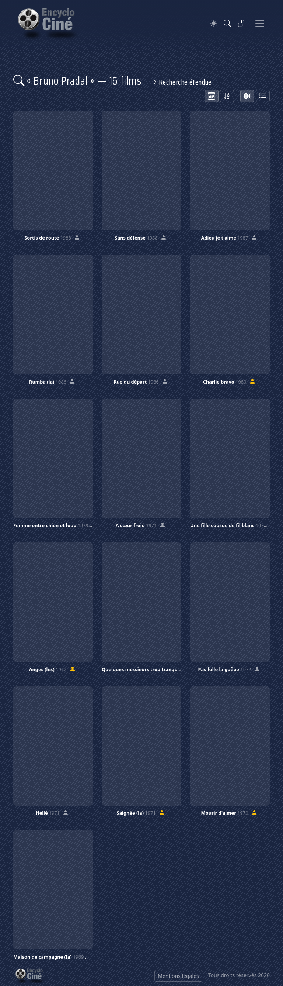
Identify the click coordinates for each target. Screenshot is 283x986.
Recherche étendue (181, 82)
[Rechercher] (227, 23)
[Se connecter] (241, 23)
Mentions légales (178, 975)
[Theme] (214, 23)
